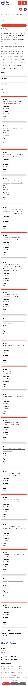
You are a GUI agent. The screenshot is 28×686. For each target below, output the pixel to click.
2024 (10, 62)
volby (4, 68)
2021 (16, 60)
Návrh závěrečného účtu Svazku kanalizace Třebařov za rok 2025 (13, 102)
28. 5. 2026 (6, 195)
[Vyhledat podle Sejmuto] (14, 86)
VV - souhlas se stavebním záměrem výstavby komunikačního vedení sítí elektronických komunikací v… (13, 211)
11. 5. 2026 (6, 190)
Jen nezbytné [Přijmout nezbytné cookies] (14, 683)
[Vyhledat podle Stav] (14, 92)
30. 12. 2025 (6, 480)
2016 (11, 57)
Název (3, 72)
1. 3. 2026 (5, 403)
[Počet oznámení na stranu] (4, 635)
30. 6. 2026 (6, 113)
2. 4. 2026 (5, 328)
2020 (10, 60)
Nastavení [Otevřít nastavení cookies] (22, 683)
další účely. (14, 675)
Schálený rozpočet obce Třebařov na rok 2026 (13, 582)
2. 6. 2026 (5, 249)
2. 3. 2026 (5, 379)
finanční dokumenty (9, 65)
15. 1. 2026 (6, 429)
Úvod (2, 14)
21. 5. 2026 (6, 223)
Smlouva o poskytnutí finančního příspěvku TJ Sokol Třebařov (12, 423)
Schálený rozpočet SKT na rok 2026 (13, 608)
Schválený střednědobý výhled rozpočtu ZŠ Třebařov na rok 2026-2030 (14, 528)
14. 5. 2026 (6, 108)
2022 (22, 60)
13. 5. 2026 (6, 161)
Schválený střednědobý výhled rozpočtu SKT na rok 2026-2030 (13, 474)
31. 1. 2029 (6, 434)
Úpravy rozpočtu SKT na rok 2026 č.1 (13, 397)
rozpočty (20, 65)
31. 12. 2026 (6, 357)
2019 (4, 60)
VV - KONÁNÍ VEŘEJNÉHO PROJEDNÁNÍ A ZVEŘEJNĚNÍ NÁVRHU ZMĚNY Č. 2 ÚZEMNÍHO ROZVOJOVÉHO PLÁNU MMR (12, 267)
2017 (16, 57)
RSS (19, 25)
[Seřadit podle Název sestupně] (6, 72)
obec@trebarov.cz (25, 9)
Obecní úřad (9, 14)
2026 (23, 62)
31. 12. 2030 (6, 485)
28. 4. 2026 (6, 244)
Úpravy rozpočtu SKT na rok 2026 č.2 (13, 346)
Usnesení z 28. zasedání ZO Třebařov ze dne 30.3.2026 (14, 322)
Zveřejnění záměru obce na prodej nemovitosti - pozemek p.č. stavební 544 (13, 183)
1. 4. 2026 (5, 352)
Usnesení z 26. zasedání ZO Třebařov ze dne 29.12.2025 (14, 450)
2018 (22, 57)
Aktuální (5, 118)
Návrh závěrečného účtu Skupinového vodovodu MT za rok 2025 (13, 155)
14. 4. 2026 (6, 301)
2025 (17, 62)
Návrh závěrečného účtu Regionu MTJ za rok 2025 (14, 129)
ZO (22, 68)
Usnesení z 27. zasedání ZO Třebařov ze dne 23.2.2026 (14, 373)
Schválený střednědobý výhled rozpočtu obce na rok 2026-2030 (13, 501)
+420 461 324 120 (20, 9)
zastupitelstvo (14, 68)
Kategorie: (4, 57)
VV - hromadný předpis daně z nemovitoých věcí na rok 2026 (12, 239)
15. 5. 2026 (6, 280)
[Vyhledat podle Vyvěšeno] (14, 81)
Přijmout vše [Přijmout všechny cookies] (6, 683)
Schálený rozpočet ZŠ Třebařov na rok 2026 (13, 555)
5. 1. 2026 (5, 456)
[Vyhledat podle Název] (14, 75)
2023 (4, 62)
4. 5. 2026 (5, 218)
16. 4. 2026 (6, 275)
